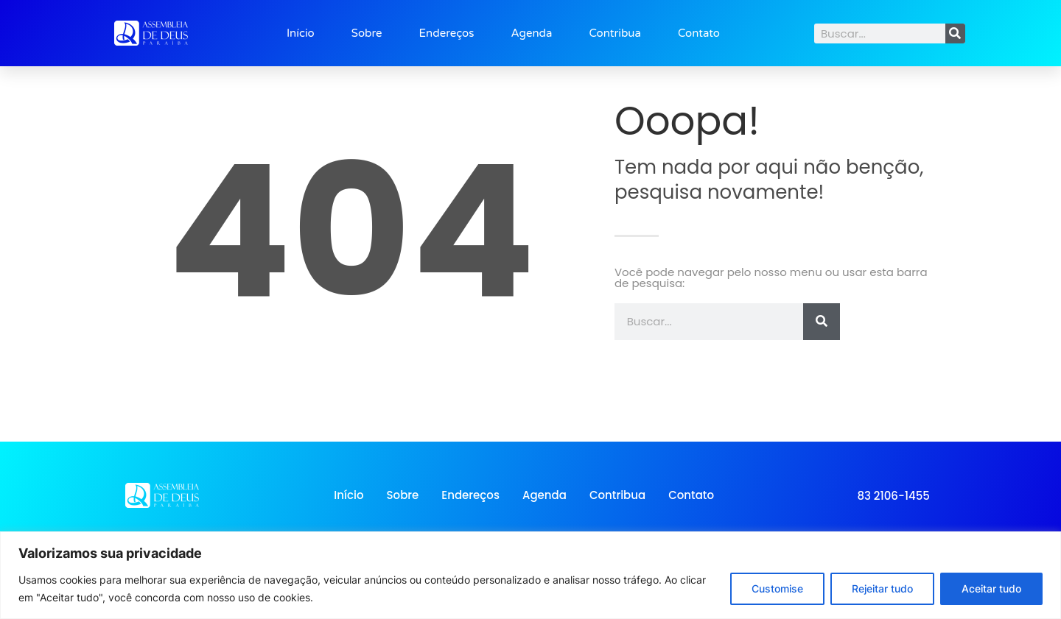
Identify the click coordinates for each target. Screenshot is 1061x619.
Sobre (366, 33)
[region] (530, 575)
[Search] (955, 33)
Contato (699, 33)
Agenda (531, 33)
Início (301, 33)
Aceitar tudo (991, 588)
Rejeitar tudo (882, 588)
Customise (777, 588)
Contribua (615, 33)
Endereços (447, 33)
